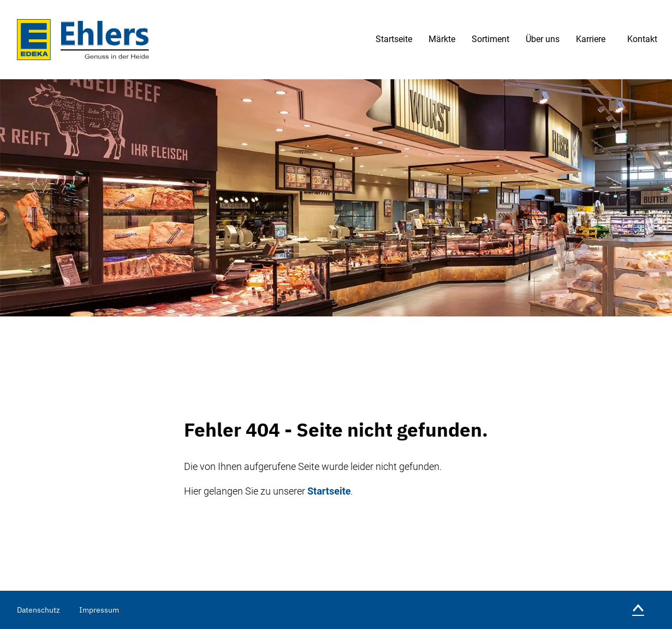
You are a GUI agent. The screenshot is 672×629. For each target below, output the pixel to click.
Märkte (442, 39)
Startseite (394, 39)
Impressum (99, 610)
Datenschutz (38, 610)
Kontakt (642, 39)
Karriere (590, 39)
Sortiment (490, 39)
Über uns (543, 39)
